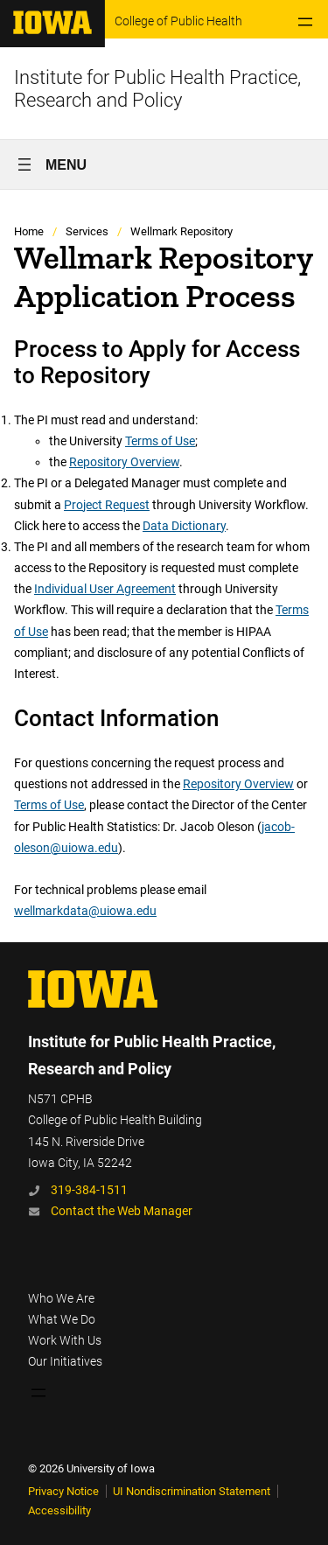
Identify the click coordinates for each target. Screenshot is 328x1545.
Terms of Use (160, 441)
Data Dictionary (184, 526)
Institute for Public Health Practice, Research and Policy (157, 88)
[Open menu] (305, 21)
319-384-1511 (89, 1190)
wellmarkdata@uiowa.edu (85, 911)
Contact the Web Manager (121, 1211)
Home (29, 231)
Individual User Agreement (105, 589)
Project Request (107, 505)
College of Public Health (178, 21)
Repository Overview (124, 462)
